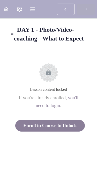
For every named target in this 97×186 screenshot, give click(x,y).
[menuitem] (19, 9)
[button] (6, 9)
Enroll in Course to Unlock (50, 125)
